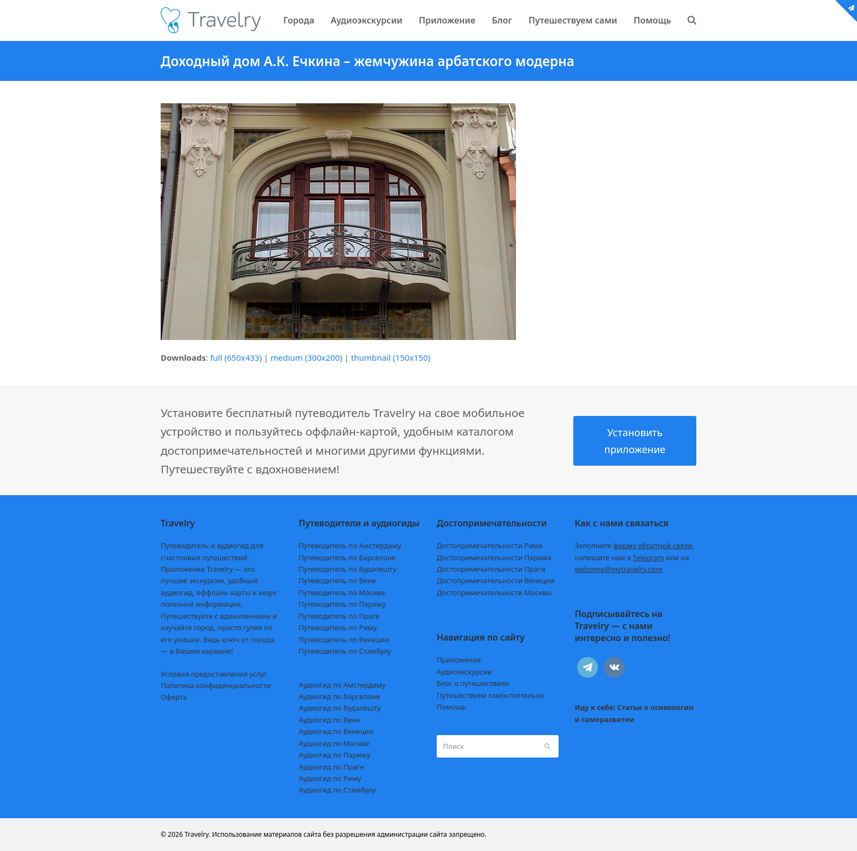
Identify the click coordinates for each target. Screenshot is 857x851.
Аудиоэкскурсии (464, 672)
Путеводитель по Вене (337, 580)
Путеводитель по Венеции (344, 639)
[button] (692, 20)
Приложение (459, 660)
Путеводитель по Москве (342, 592)
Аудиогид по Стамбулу (337, 790)
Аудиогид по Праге (331, 767)
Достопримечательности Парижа (494, 557)
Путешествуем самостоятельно (490, 695)
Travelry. (197, 834)
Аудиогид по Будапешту (340, 708)
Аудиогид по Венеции (336, 731)
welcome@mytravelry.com (619, 569)
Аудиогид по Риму (330, 778)
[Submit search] (547, 746)
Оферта (174, 697)
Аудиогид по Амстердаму (342, 685)
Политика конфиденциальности (216, 685)
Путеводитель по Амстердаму (350, 545)
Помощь (451, 707)
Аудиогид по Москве (334, 743)
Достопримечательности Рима (489, 545)
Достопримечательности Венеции (495, 580)
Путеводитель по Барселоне (347, 557)
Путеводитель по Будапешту (348, 569)
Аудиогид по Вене (329, 720)
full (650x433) (236, 357)
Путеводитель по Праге (339, 616)
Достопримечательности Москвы (494, 592)
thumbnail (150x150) (390, 357)
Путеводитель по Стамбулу (345, 651)
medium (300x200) (306, 357)
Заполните (635, 545)
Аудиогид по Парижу (335, 755)
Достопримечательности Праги (491, 569)
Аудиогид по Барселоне (339, 696)
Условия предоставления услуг (214, 674)
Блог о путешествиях (473, 683)
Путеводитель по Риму (338, 627)
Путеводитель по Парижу (342, 604)
